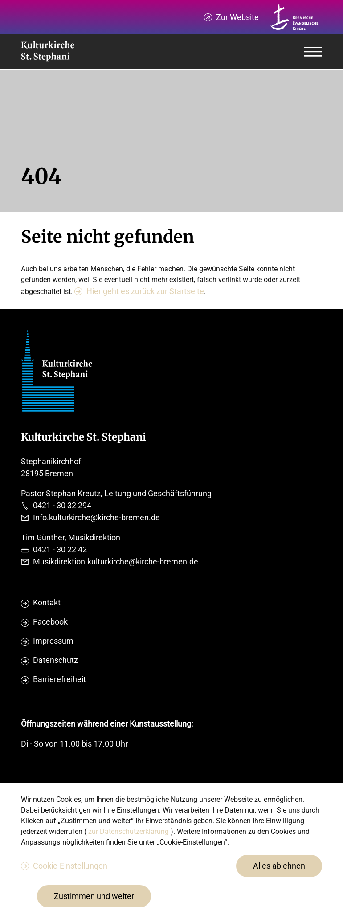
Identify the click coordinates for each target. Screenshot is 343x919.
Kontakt (47, 602)
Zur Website (237, 17)
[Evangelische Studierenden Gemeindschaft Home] (47, 52)
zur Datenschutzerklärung (129, 831)
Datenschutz (55, 660)
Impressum (53, 640)
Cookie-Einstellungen (70, 865)
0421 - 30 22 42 (60, 549)
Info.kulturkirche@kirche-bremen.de (96, 517)
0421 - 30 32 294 (62, 505)
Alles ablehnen (279, 865)
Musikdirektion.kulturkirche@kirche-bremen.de (115, 561)
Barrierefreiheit (59, 679)
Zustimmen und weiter (94, 896)
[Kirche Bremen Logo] (294, 17)
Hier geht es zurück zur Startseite (145, 291)
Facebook (50, 621)
